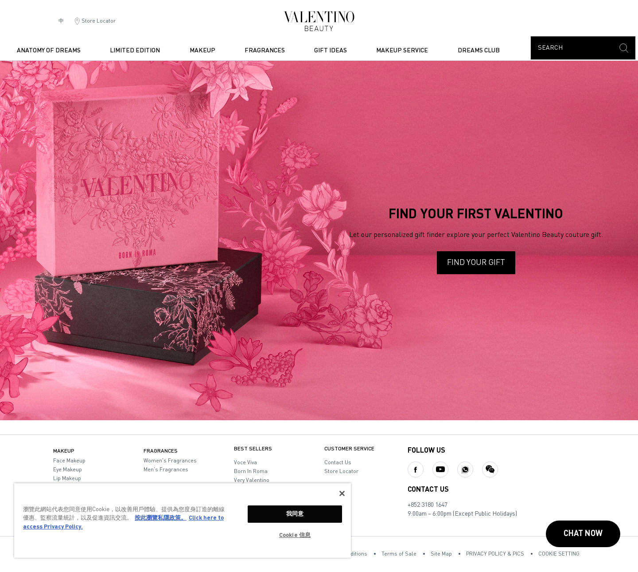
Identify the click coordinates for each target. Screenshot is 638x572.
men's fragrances (166, 470)
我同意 (294, 514)
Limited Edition (135, 50)
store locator (341, 471)
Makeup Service (402, 50)
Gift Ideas (330, 50)
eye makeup (67, 470)
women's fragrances (170, 461)
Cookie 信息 (295, 535)
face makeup (69, 461)
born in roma (251, 471)
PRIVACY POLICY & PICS (495, 554)
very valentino (251, 480)
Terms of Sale (398, 554)
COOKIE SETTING (559, 554)
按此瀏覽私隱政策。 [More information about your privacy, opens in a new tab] (161, 518)
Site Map (441, 554)
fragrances (265, 50)
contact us (337, 462)
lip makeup (67, 478)
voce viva (245, 462)
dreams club (479, 50)
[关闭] (342, 493)
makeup (202, 50)
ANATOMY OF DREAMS (49, 50)
